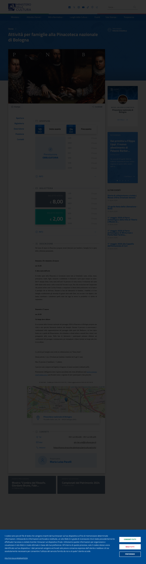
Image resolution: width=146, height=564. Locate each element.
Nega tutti (130, 546)
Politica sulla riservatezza (16, 558)
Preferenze (130, 554)
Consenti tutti (130, 539)
